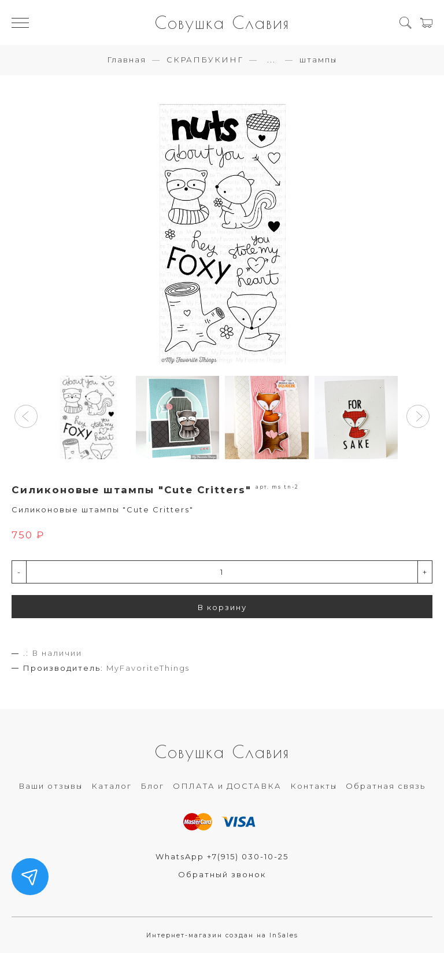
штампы (318, 59)
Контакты (313, 786)
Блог (152, 786)
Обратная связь (386, 786)
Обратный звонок (222, 874)
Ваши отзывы (50, 786)
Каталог (111, 786)
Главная (126, 59)
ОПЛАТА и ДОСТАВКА (227, 786)
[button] (26, 416)
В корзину (222, 607)
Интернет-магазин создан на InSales (222, 935)
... (271, 60)
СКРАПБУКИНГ (204, 59)
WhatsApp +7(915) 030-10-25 (222, 856)
